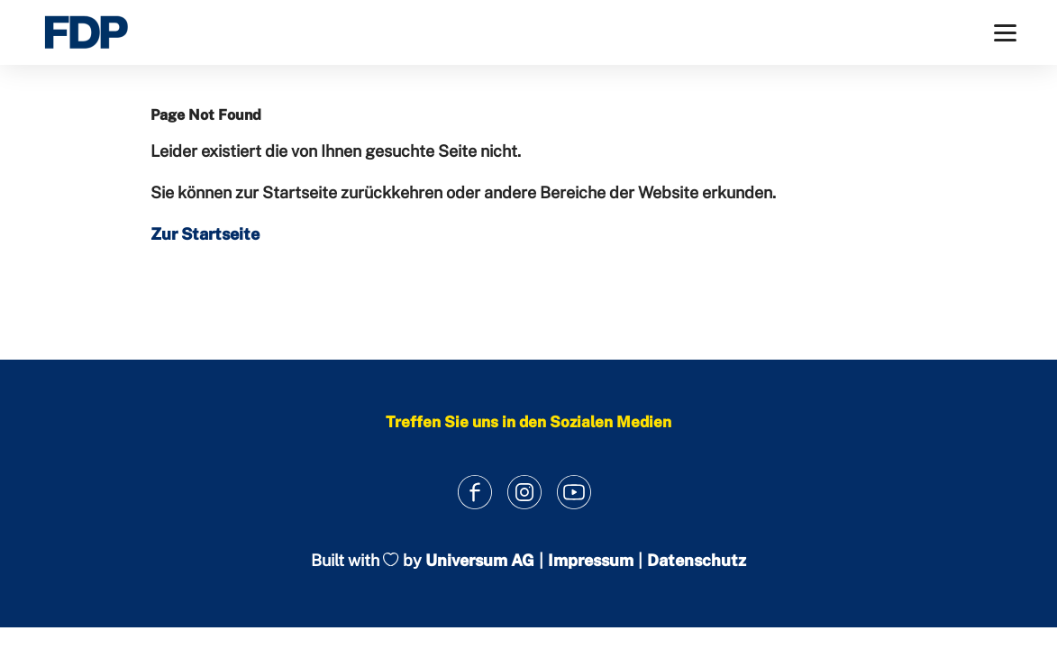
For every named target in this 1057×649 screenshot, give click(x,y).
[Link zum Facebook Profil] (474, 491)
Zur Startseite (205, 233)
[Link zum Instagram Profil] (524, 491)
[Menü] (1005, 33)
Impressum (590, 560)
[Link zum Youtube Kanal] (573, 491)
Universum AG (479, 560)
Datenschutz (696, 560)
